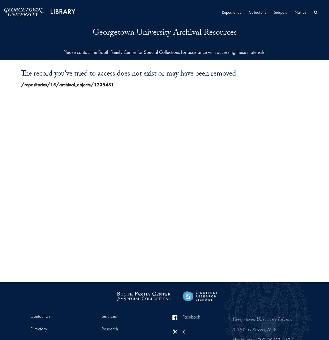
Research (110, 329)
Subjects (280, 12)
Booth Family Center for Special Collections (139, 52)
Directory (39, 329)
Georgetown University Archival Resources (165, 33)
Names (300, 12)
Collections (257, 12)
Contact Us (40, 316)
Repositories (231, 12)
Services (109, 316)
